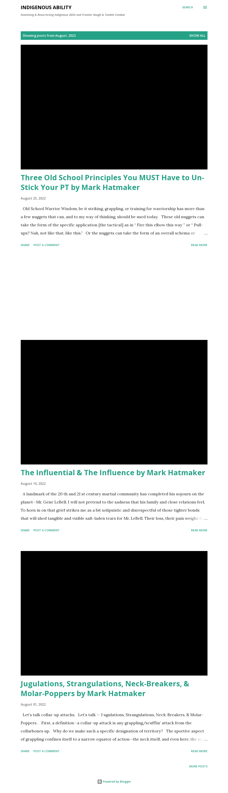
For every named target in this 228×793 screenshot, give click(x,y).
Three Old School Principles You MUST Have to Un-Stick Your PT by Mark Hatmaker (112, 182)
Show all (197, 35)
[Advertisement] (114, 294)
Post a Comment (46, 245)
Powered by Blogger (114, 781)
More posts (198, 766)
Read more (199, 245)
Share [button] (25, 245)
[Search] (187, 7)
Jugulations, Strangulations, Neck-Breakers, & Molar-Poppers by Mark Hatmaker (105, 688)
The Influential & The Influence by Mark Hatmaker (113, 472)
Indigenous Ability (46, 7)
